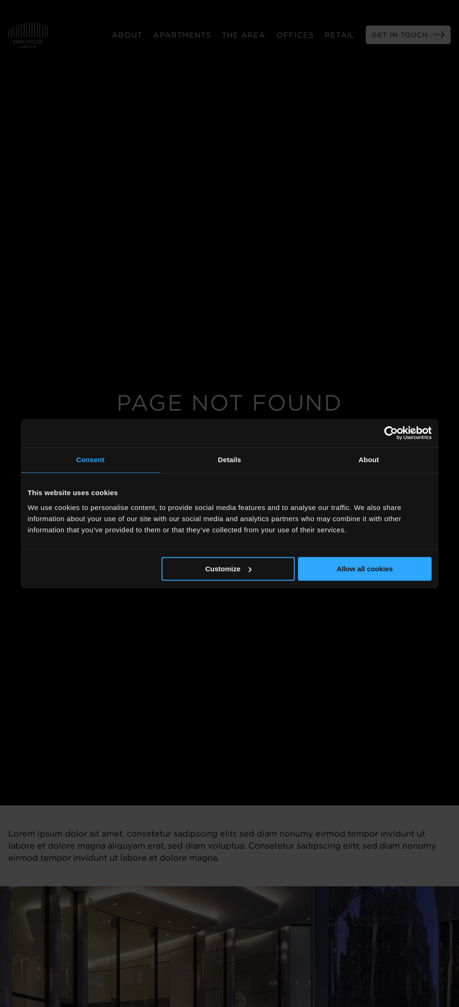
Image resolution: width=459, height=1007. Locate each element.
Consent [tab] (90, 460)
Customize (228, 569)
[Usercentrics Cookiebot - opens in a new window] (391, 433)
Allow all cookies (365, 569)
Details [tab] (229, 460)
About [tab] (369, 460)
